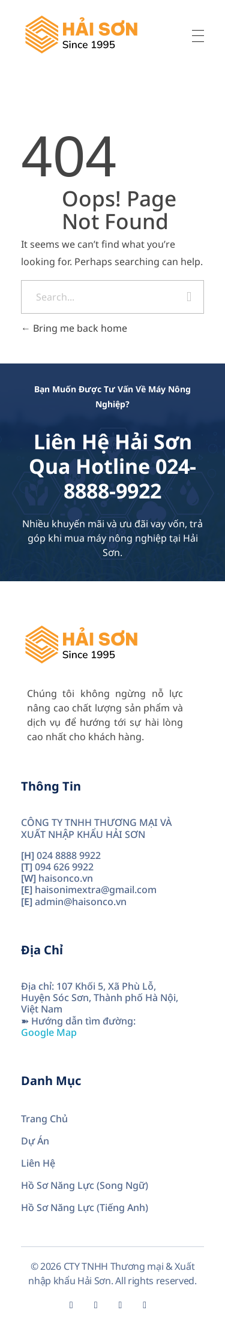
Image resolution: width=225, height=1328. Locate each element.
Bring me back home (74, 328)
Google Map (49, 1032)
